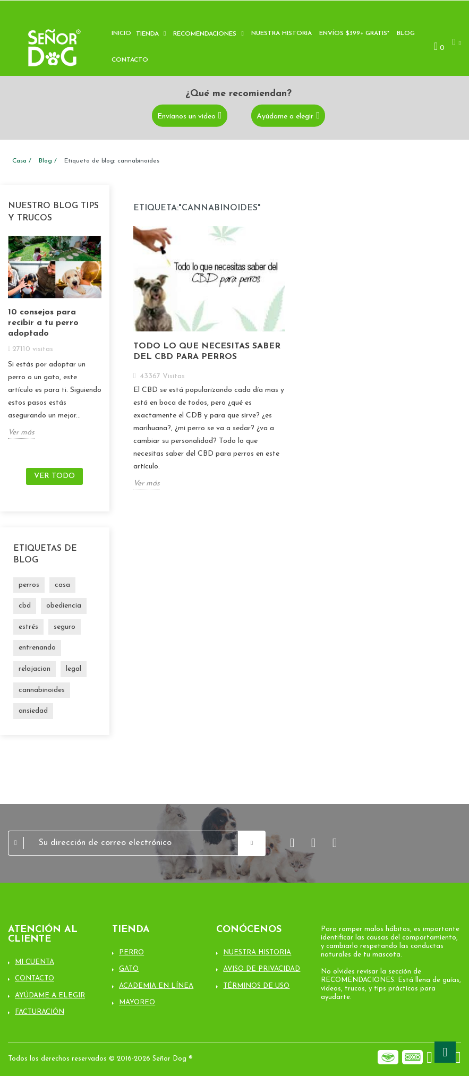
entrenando (37, 648)
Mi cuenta (34, 962)
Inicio (121, 33)
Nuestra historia (281, 33)
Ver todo (54, 476)
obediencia (63, 606)
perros (29, 585)
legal (73, 669)
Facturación (39, 1012)
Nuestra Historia (257, 952)
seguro (64, 627)
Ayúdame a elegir (285, 116)
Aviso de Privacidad (261, 969)
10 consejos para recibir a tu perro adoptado (43, 323)
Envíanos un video (186, 116)
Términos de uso (256, 986)
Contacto (130, 60)
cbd (25, 606)
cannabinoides (42, 690)
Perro (131, 952)
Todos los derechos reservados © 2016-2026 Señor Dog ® (100, 1058)
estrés (28, 627)
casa (62, 585)
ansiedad (33, 711)
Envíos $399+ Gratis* (354, 33)
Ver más (21, 433)
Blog (406, 33)
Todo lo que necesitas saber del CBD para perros (206, 351)
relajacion (34, 669)
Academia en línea (156, 986)
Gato (129, 969)
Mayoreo (137, 1002)
